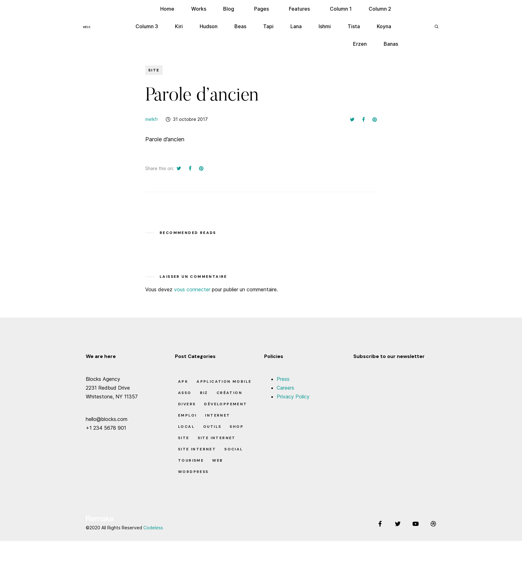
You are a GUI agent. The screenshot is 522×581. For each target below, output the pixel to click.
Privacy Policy (293, 396)
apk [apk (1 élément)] (183, 381)
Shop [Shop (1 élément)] (236, 426)
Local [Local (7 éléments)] (186, 426)
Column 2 (380, 9)
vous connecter (192, 289)
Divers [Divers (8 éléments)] (187, 404)
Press (283, 379)
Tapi (268, 26)
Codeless (153, 527)
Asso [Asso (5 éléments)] (185, 392)
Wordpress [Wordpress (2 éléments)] (193, 471)
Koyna (384, 26)
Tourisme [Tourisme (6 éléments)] (191, 460)
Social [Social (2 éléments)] (233, 449)
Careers (285, 388)
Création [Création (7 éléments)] (229, 392)
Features (299, 9)
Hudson (209, 26)
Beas (240, 26)
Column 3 (147, 26)
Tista (354, 26)
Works (198, 9)
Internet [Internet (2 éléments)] (217, 415)
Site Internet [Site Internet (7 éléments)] (217, 437)
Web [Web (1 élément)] (217, 460)
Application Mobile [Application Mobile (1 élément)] (224, 381)
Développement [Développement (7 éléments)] (225, 404)
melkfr (151, 119)
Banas (391, 44)
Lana (296, 26)
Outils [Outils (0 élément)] (212, 426)
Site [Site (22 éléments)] (183, 437)
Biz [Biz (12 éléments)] (204, 392)
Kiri (179, 26)
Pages (261, 9)
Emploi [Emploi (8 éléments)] (187, 415)
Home (167, 9)
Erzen (360, 44)
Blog (228, 9)
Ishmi (325, 26)
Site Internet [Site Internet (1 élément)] (197, 449)
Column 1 (341, 9)
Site (154, 70)
